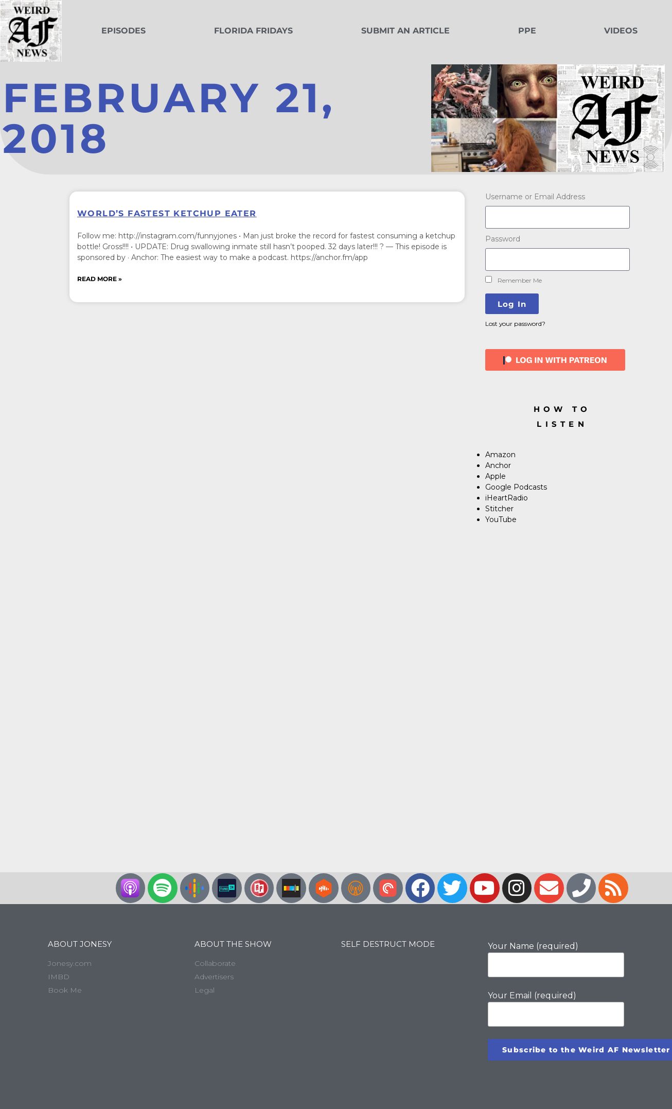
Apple (495, 476)
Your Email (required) (556, 1009)
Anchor (498, 465)
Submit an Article (405, 31)
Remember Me (513, 280)
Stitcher (499, 508)
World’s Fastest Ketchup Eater (167, 213)
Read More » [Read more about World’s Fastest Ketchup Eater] (99, 279)
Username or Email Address (535, 196)
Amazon (500, 454)
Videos (621, 31)
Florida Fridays (253, 31)
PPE (527, 31)
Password (502, 239)
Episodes (123, 31)
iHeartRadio (506, 497)
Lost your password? (515, 323)
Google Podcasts (516, 487)
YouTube (501, 519)
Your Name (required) (556, 959)
